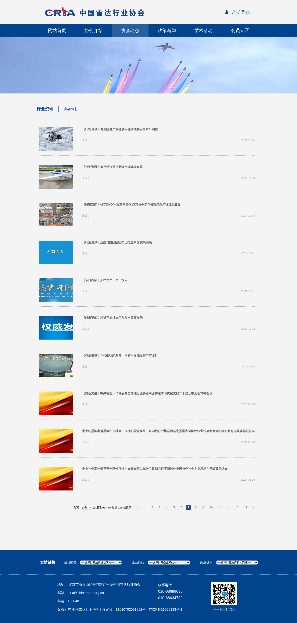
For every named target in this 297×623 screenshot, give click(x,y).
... (228, 507)
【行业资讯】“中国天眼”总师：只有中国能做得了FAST (119, 355)
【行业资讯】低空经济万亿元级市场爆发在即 (112, 167)
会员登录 (240, 12)
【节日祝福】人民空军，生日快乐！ (106, 280)
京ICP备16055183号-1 (165, 609)
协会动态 (130, 30)
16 (236, 507)
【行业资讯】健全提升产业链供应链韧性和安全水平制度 (120, 129)
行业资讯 (45, 109)
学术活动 (203, 30)
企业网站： (139, 562)
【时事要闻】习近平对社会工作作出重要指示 (112, 317)
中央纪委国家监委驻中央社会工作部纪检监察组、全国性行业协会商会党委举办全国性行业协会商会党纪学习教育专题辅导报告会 (168, 431)
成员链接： (71, 562)
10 (211, 507)
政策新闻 (167, 30)
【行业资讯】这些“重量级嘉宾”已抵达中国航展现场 (117, 242)
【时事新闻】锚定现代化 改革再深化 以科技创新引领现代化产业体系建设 (131, 204)
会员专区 (240, 30)
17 (245, 507)
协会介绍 (93, 30)
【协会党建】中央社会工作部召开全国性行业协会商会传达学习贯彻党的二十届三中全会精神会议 (147, 393)
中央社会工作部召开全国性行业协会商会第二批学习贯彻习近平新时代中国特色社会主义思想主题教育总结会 (154, 468)
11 (220, 507)
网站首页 (57, 30)
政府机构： (207, 562)
